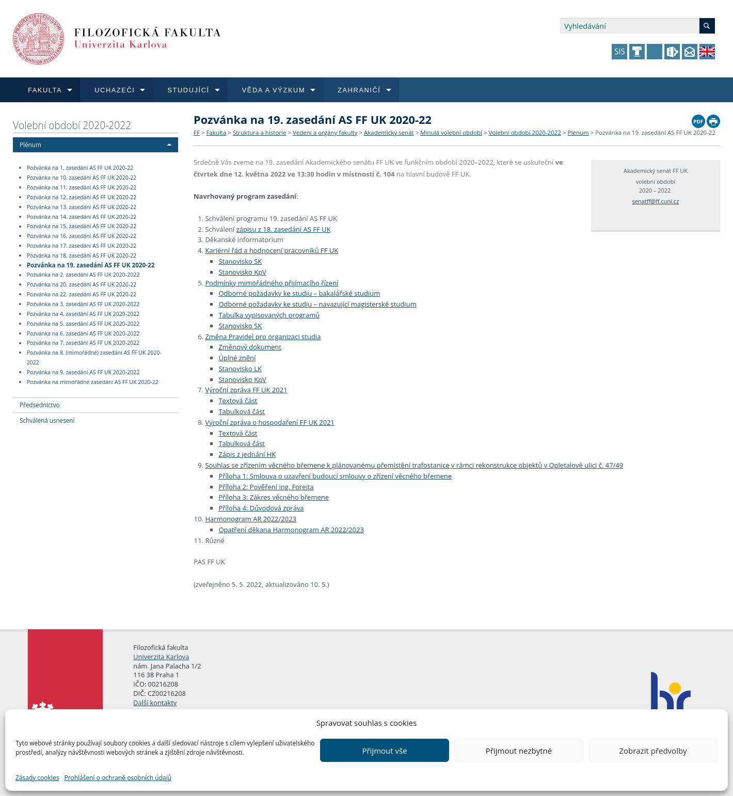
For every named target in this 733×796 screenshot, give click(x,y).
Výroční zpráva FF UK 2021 (246, 389)
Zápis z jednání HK (247, 454)
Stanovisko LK (240, 368)
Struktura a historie (259, 132)
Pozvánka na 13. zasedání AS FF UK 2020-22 (82, 207)
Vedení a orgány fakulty (325, 132)
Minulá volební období (451, 132)
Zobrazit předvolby (653, 750)
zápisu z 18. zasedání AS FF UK (283, 229)
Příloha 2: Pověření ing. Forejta (265, 486)
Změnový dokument (249, 347)
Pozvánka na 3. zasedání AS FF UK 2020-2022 (83, 304)
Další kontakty (155, 702)
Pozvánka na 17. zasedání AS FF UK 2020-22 (82, 245)
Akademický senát (389, 132)
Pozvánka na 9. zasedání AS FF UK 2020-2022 (83, 372)
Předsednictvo (40, 405)
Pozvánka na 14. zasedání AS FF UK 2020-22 (82, 216)
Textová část (237, 400)
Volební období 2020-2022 (72, 125)
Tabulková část (241, 411)
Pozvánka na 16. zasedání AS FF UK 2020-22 (82, 236)
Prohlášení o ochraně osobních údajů (117, 777)
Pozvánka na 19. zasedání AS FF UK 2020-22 (91, 265)
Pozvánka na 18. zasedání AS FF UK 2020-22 (82, 255)
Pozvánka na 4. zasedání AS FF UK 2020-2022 (83, 313)
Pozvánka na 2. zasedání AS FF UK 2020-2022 (83, 275)
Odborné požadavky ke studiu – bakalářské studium (299, 293)
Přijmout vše (384, 750)
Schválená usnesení (47, 420)
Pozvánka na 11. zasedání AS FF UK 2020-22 (82, 187)
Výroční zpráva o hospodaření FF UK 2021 (269, 422)
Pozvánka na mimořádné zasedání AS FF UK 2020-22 (92, 382)
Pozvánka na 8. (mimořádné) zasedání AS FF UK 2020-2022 (94, 357)
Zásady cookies (37, 777)
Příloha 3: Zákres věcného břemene (273, 497)
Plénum (30, 144)
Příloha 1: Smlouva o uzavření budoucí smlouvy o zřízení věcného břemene (335, 476)
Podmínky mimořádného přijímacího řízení (271, 283)
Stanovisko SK (240, 261)
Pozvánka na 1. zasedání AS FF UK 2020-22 (80, 167)
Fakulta (216, 132)
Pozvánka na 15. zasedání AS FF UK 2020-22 (82, 226)
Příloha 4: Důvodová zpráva (261, 508)
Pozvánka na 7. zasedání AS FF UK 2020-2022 (83, 343)
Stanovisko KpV (242, 272)
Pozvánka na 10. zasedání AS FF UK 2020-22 (82, 177)
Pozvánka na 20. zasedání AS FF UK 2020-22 (82, 284)
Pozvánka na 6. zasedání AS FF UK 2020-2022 (83, 333)
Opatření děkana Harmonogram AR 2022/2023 (291, 529)
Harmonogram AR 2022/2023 (250, 518)
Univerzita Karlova (161, 656)
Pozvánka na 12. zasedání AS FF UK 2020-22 (82, 197)
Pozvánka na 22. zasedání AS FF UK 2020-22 (82, 294)
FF (197, 132)
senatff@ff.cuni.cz (655, 201)
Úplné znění (237, 357)
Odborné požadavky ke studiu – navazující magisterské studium (317, 304)
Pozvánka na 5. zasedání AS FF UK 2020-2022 (83, 323)
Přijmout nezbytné (519, 750)
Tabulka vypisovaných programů (269, 315)
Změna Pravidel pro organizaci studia (263, 336)
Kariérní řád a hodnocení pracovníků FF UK (271, 250)
